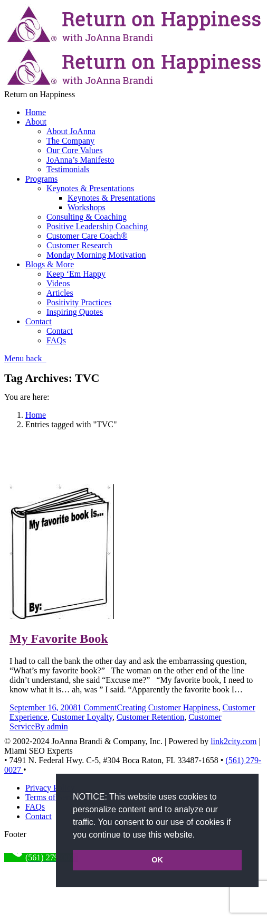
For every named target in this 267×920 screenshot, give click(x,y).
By (51, 726)
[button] (199, 835)
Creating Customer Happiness (167, 707)
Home (35, 414)
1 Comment (97, 707)
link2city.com (233, 741)
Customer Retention (150, 716)
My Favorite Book (58, 638)
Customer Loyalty (82, 716)
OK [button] (157, 860)
